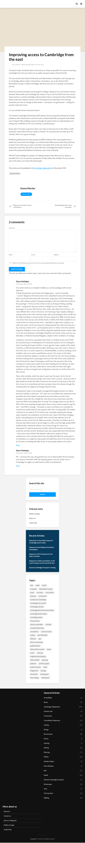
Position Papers (49, 762)
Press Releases (49, 766)
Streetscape (48, 785)
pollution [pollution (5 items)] (33, 664)
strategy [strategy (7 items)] (43, 671)
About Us (32, 519)
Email (33, 255)
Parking (46, 748)
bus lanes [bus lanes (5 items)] (40, 593)
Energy (46, 730)
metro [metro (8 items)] (32, 653)
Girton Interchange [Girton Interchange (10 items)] (36, 643)
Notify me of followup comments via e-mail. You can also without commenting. (36, 263)
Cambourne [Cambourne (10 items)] (42, 597)
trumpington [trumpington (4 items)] (44, 675)
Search (42, 495)
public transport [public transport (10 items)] (35, 668)
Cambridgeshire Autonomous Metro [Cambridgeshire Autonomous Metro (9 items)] (42, 611)
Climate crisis (48, 712)
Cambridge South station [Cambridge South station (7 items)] (38, 614)
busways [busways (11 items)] (33, 597)
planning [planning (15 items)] (45, 660)
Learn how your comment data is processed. (54, 274)
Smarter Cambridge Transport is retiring (42, 568)
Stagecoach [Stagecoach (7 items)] (34, 671)
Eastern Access (15, 174)
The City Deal (48, 794)
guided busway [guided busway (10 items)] (35, 646)
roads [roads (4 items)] (45, 668)
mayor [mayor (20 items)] (49, 650)
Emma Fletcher (15, 65)
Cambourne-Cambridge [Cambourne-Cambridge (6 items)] (38, 600)
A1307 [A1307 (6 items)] (44, 586)
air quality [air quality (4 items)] (33, 589)
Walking (46, 798)
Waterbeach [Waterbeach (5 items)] (45, 678)
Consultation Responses (52, 721)
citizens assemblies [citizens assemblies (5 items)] (36, 625)
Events (46, 739)
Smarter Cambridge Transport (54, 780)
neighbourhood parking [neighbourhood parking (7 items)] (38, 657)
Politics (46, 757)
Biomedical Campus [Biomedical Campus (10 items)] (45, 589)
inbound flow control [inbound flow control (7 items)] (37, 650)
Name (11, 255)
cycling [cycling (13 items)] (32, 636)
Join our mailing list (10, 821)
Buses (46, 703)
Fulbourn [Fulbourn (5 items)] (33, 639)
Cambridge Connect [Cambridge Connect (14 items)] (36, 607)
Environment (48, 735)
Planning (47, 753)
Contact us (7, 816)
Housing (46, 744)
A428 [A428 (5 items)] (37, 586)
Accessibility (48, 698)
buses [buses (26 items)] (32, 593)
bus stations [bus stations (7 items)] (50, 593)
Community (48, 716)
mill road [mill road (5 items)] (40, 653)
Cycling (46, 725)
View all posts (26, 194)
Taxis (45, 789)
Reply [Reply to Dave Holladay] (18, 446)
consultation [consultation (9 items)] (34, 632)
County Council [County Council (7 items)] (46, 632)
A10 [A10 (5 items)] (31, 586)
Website (56, 255)
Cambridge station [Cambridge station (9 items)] (36, 618)
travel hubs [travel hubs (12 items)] (34, 675)
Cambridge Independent (42, 168)
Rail (45, 771)
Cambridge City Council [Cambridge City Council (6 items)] (38, 604)
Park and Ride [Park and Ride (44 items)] (34, 660)
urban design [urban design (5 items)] (34, 678)
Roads (46, 775)
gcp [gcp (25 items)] (40, 639)
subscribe (48, 263)
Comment (12, 228)
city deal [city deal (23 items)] (48, 625)
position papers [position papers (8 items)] (44, 664)
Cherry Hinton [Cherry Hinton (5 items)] (35, 621)
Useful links (33, 523)
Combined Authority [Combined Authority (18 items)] (37, 628)
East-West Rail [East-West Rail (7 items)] (42, 636)
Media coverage (34, 514)
